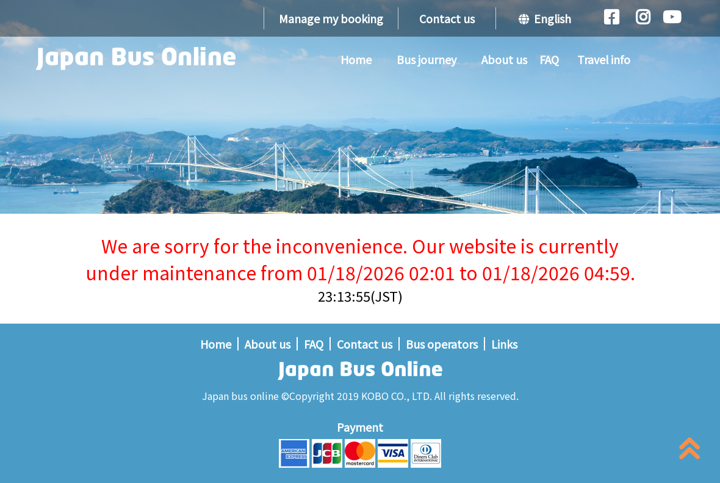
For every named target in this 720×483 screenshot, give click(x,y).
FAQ (549, 59)
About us (504, 59)
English (545, 18)
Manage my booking (331, 18)
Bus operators (442, 343)
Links (504, 343)
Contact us (447, 18)
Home (356, 59)
